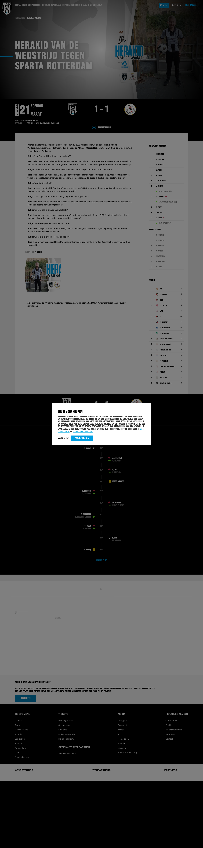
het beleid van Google (83, 431)
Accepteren (82, 438)
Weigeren (63, 438)
